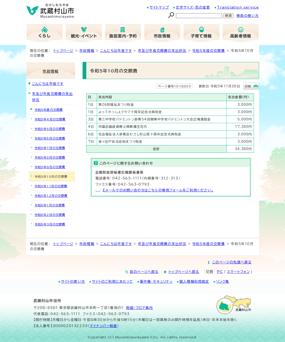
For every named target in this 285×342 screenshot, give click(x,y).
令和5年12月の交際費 (51, 195)
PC (220, 271)
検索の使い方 (247, 15)
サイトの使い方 (73, 281)
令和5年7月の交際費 (50, 147)
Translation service (238, 7)
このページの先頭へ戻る (231, 262)
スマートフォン (238, 271)
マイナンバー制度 (103, 326)
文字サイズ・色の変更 (193, 7)
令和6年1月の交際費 (50, 205)
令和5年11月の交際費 (51, 186)
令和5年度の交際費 (208, 50)
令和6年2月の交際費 (50, 214)
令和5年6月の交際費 (50, 138)
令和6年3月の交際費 (50, 224)
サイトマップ (159, 7)
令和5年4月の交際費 (50, 119)
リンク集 (222, 281)
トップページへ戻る (184, 271)
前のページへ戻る (144, 271)
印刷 (248, 86)
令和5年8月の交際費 (50, 157)
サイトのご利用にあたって (112, 281)
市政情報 (86, 50)
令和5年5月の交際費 (50, 128)
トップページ (63, 50)
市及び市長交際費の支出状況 (162, 50)
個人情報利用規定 (194, 281)
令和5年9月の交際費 (50, 166)
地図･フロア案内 (139, 307)
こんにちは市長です (116, 50)
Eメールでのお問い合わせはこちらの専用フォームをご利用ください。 (158, 190)
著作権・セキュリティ (156, 281)
